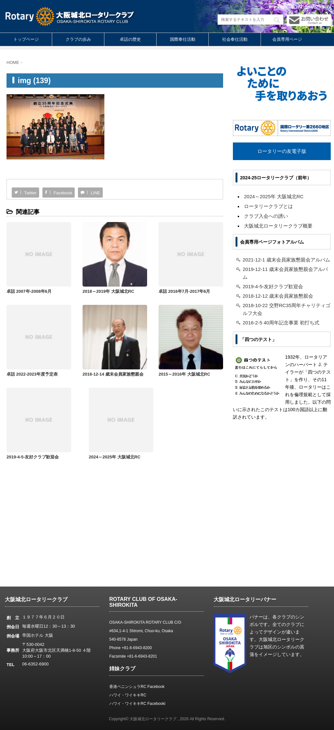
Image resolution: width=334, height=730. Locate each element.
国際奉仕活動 (182, 39)
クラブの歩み (78, 39)
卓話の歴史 (130, 39)
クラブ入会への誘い (266, 216)
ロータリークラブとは (268, 206)
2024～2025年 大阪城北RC (197, 349)
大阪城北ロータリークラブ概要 (278, 226)
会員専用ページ (287, 39)
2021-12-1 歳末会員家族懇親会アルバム (286, 259)
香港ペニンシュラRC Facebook (136, 686)
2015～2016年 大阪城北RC (87, 349)
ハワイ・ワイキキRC (127, 695)
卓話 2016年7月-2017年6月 (142, 278)
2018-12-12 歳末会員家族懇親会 (278, 296)
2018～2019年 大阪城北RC (87, 278)
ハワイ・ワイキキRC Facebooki (137, 703)
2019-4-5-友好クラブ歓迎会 (273, 286)
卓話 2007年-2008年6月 (29, 278)
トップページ (26, 39)
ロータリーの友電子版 (281, 151)
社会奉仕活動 (235, 39)
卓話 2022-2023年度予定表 (196, 278)
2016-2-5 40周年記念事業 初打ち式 (281, 322)
